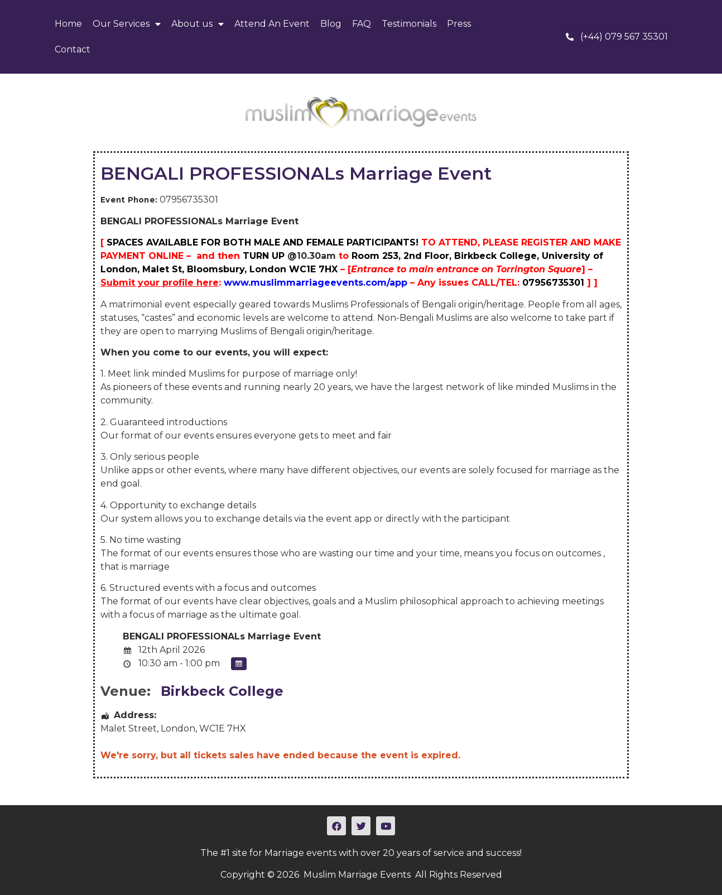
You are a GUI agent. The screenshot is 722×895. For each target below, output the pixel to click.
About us (197, 24)
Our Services (127, 24)
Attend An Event (272, 23)
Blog (330, 23)
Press (459, 23)
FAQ (361, 23)
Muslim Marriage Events (357, 874)
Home (68, 23)
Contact (72, 49)
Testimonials (409, 23)
